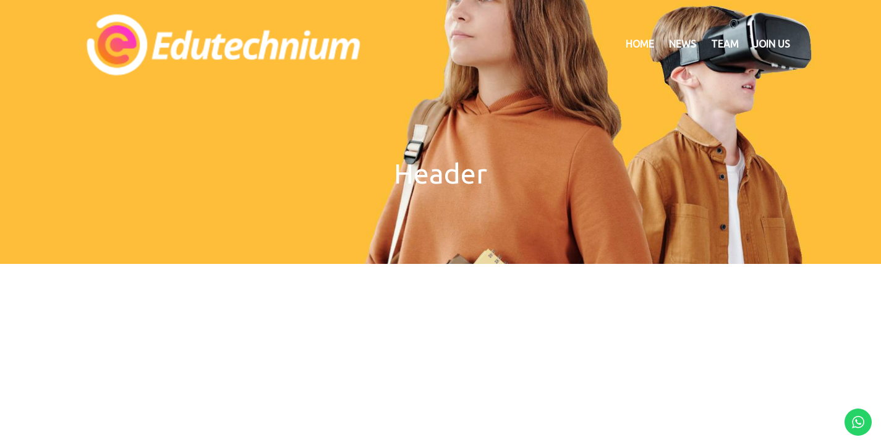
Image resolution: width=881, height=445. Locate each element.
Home (640, 43)
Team (725, 43)
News (682, 43)
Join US (772, 43)
